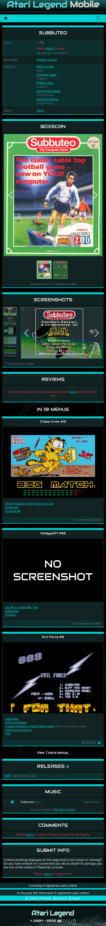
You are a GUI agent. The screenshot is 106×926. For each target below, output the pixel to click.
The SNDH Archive (64, 809)
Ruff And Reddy (16, 722)
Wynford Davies (47, 99)
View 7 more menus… (53, 752)
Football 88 (12, 511)
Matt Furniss (45, 67)
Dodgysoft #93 (53, 533)
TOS (8, 734)
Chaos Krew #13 (53, 421)
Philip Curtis (45, 83)
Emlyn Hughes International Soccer (29, 504)
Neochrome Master (18, 730)
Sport (40, 111)
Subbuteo (12, 507)
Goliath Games (47, 60)
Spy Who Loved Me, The (21, 607)
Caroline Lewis (47, 75)
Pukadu (10, 615)
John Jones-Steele (49, 91)
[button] (11, 195)
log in (50, 48)
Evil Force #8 (53, 637)
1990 (7, 776)
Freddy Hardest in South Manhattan (30, 726)
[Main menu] (98, 18)
